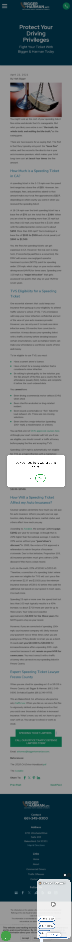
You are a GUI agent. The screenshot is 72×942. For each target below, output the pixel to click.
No (30, 478)
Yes (40, 478)
